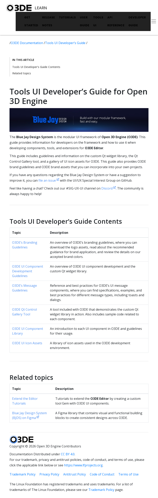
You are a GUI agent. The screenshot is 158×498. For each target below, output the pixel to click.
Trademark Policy (22, 474)
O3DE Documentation (27, 43)
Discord (108, 188)
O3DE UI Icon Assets (27, 343)
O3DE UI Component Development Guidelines (27, 271)
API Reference (115, 21)
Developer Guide (137, 21)
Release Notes (48, 21)
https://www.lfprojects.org (83, 465)
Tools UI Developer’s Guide (65, 43)
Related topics (21, 73)
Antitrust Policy (74, 474)
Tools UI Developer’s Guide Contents (36, 67)
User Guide (84, 21)
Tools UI (98, 21)
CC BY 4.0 (68, 454)
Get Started (31, 21)
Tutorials (67, 17)
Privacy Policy (49, 474)
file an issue (48, 180)
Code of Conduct (102, 474)
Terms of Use (128, 474)
